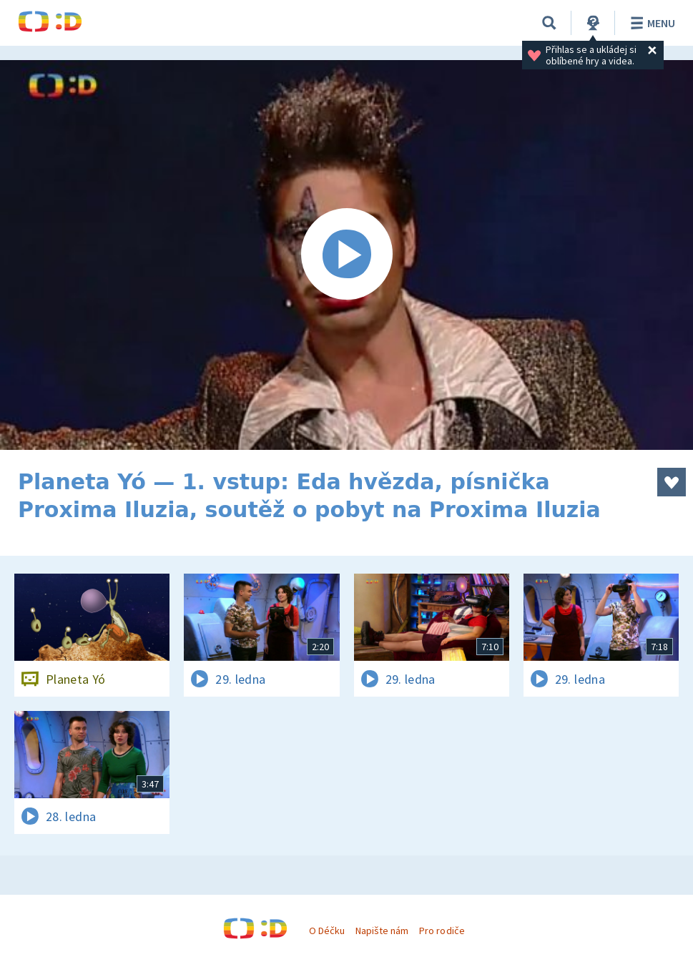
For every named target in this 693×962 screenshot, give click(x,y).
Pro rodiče (441, 930)
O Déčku (327, 930)
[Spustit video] (346, 255)
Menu (650, 23)
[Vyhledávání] (549, 23)
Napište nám (381, 930)
